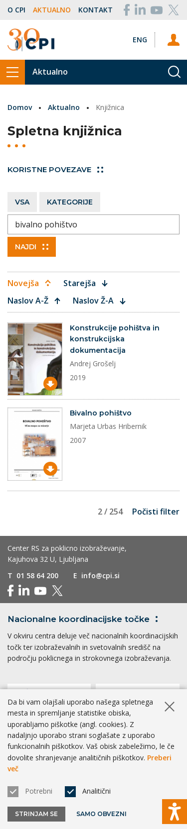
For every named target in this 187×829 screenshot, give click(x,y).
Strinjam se (36, 814)
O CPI (16, 9)
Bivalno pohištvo (101, 413)
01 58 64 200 (37, 575)
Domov (19, 107)
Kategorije (70, 202)
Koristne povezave (55, 169)
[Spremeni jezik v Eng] (140, 39)
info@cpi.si (100, 575)
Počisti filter (156, 511)
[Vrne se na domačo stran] (30, 39)
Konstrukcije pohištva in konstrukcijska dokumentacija (115, 339)
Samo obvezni (101, 814)
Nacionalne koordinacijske (84, 619)
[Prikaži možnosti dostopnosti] (174, 811)
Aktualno (52, 9)
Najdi (31, 246)
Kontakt (95, 9)
